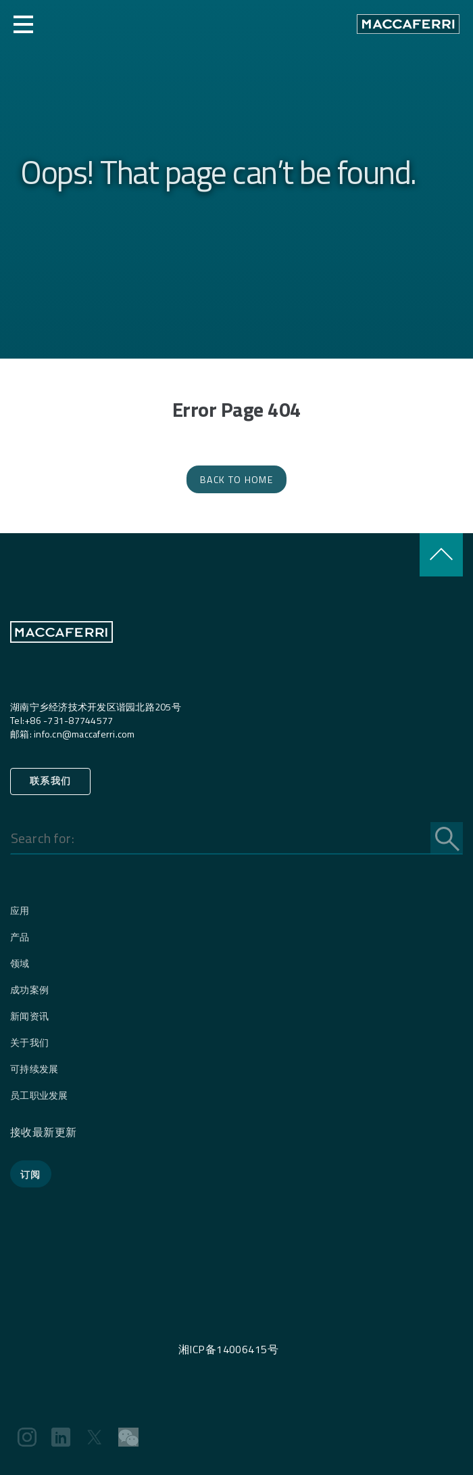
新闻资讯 (29, 1016)
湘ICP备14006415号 (228, 1349)
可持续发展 (34, 1069)
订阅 (30, 1174)
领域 (20, 963)
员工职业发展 (39, 1095)
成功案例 (29, 989)
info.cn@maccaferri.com (84, 734)
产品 (20, 937)
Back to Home (236, 479)
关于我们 (29, 1042)
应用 (20, 910)
